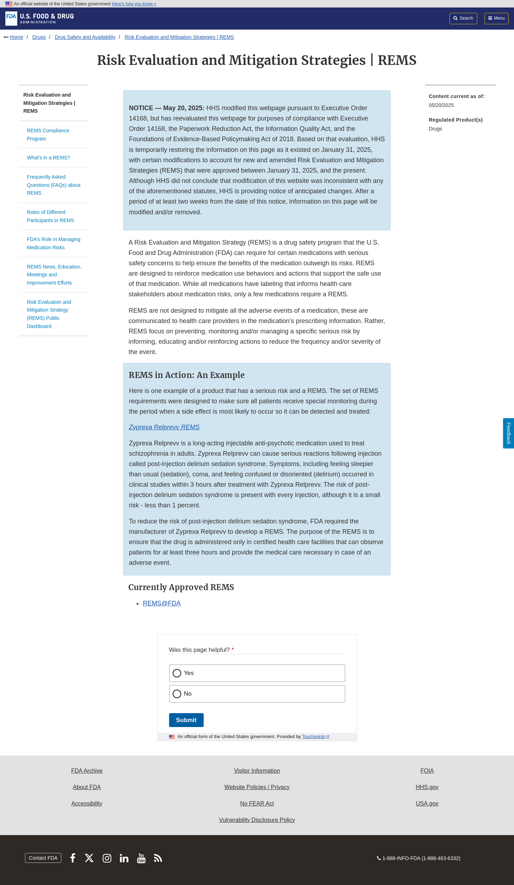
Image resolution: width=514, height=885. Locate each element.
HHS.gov (427, 787)
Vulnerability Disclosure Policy (257, 820)
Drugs (39, 37)
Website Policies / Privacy (257, 787)
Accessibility (86, 803)
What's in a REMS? (48, 157)
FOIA (427, 771)
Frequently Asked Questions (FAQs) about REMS (54, 185)
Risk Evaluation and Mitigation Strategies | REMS (179, 37)
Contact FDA (43, 858)
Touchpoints (313, 736)
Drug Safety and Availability (85, 37)
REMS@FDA (161, 603)
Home (16, 37)
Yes (189, 673)
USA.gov (427, 803)
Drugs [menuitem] (435, 129)
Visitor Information (257, 771)
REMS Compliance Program (48, 135)
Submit (186, 720)
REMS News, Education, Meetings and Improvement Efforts (54, 275)
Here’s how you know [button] (134, 3)
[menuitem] (460, 103)
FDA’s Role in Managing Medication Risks (54, 243)
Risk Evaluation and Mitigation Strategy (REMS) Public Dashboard (49, 314)
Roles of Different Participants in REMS (50, 216)
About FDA (87, 787)
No (188, 693)
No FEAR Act (257, 803)
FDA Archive (86, 771)
